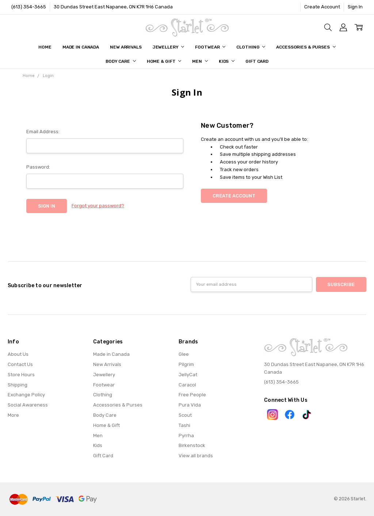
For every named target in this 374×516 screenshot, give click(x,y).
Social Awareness (28, 405)
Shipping (17, 385)
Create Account (322, 6)
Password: (38, 167)
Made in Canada (80, 47)
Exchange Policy (26, 394)
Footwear (210, 47)
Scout (185, 415)
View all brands (196, 455)
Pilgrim (186, 364)
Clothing (250, 47)
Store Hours (21, 374)
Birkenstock (192, 445)
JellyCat (188, 374)
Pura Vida (190, 405)
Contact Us (20, 364)
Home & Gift (164, 61)
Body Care (121, 61)
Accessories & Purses (305, 47)
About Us (18, 354)
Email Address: (43, 131)
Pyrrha (186, 435)
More (13, 415)
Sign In (355, 6)
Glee (184, 354)
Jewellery (168, 47)
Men (200, 61)
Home (44, 47)
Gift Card (256, 61)
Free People (192, 394)
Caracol (187, 385)
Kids (226, 61)
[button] (272, 414)
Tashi (184, 425)
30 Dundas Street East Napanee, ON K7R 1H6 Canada (113, 6)
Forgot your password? (98, 205)
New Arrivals (126, 47)
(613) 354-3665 (28, 6)
